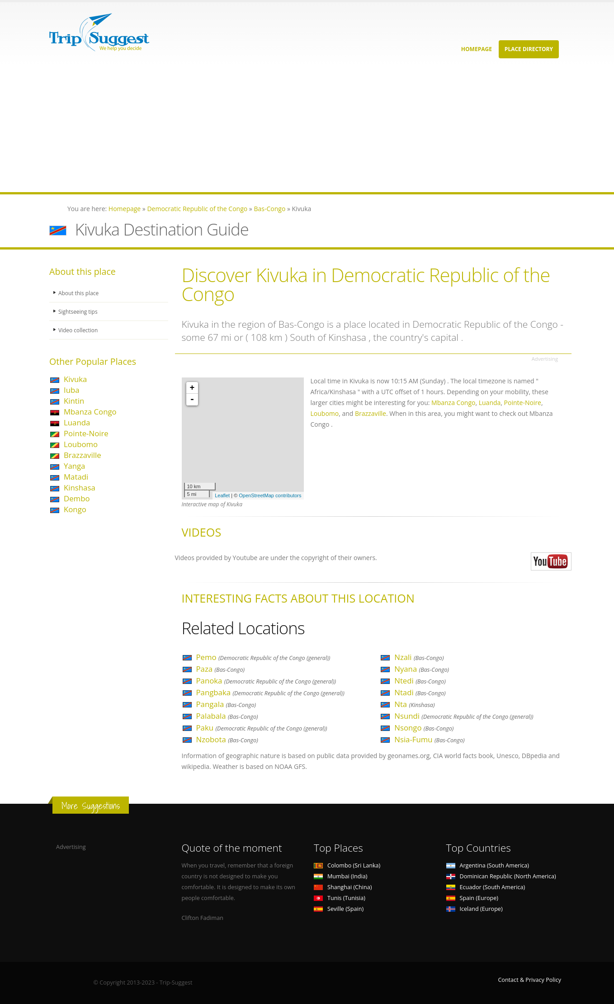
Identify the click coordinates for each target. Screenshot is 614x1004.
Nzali (419, 657)
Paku (261, 727)
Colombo (347, 865)
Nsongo (423, 727)
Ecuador (485, 887)
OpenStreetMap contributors (270, 495)
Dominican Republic (501, 876)
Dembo (77, 498)
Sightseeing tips (79, 311)
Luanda (77, 422)
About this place (79, 293)
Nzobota (227, 739)
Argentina (487, 865)
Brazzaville (82, 455)
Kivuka (75, 379)
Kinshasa (79, 487)
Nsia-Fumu (429, 739)
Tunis (339, 898)
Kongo (75, 509)
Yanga (74, 466)
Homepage (476, 49)
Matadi (76, 476)
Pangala (226, 704)
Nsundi (463, 716)
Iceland (474, 909)
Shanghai (343, 887)
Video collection (79, 330)
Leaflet (222, 495)
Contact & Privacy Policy (529, 980)
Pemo (263, 657)
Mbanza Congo (90, 411)
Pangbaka (270, 692)
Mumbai (340, 876)
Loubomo (81, 444)
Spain (472, 898)
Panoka (266, 680)
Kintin (74, 401)
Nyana (421, 669)
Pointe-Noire (86, 433)
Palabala (227, 716)
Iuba (72, 390)
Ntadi (419, 692)
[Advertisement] (271, 129)
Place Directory (529, 49)
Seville (339, 909)
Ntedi (420, 680)
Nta (414, 704)
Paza (220, 669)
